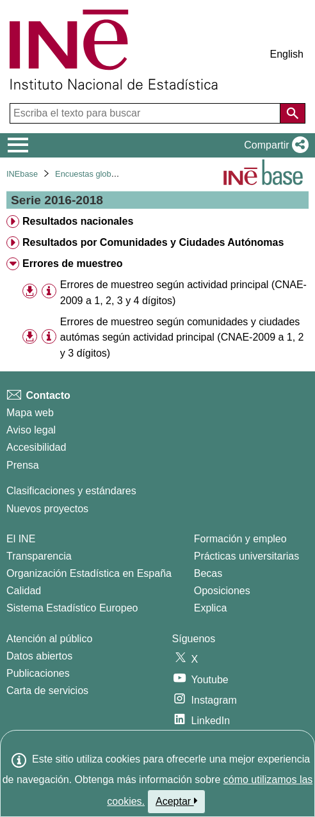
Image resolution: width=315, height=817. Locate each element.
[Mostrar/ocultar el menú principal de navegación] (18, 145)
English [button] (286, 54)
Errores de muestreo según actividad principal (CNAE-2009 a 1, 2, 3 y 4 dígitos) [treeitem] (183, 292)
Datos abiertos (39, 656)
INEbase (22, 174)
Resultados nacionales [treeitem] (77, 221)
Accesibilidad (36, 447)
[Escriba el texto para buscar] (146, 113)
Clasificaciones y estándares (71, 490)
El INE (20, 538)
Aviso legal (31, 430)
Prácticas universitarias (247, 556)
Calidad (23, 590)
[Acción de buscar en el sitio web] (292, 113)
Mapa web (30, 412)
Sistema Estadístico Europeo (72, 608)
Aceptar (176, 801)
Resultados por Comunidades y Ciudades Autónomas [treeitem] (153, 242)
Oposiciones (222, 590)
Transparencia (39, 556)
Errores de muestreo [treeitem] (72, 263)
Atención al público (49, 638)
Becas (208, 573)
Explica (210, 608)
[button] (274, 145)
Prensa (22, 465)
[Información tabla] (49, 292)
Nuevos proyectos (47, 508)
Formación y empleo (240, 538)
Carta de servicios (47, 690)
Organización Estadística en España (89, 573)
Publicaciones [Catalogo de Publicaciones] (38, 673)
